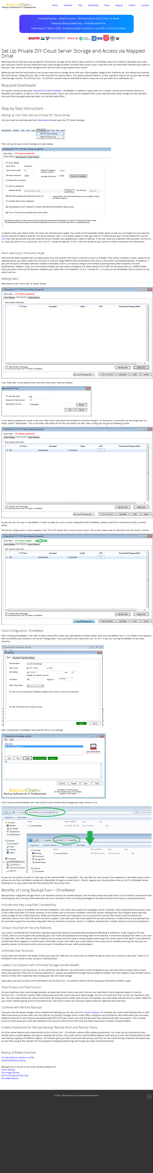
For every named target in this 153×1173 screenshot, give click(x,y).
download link (45, 120)
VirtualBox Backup (10, 1078)
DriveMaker (56, 90)
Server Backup (8, 1069)
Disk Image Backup (10, 1072)
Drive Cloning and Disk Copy (14, 1075)
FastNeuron (70, 1095)
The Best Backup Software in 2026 (17, 1057)
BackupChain (40, 90)
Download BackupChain (13, 1060)
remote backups (91, 1012)
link (3, 238)
